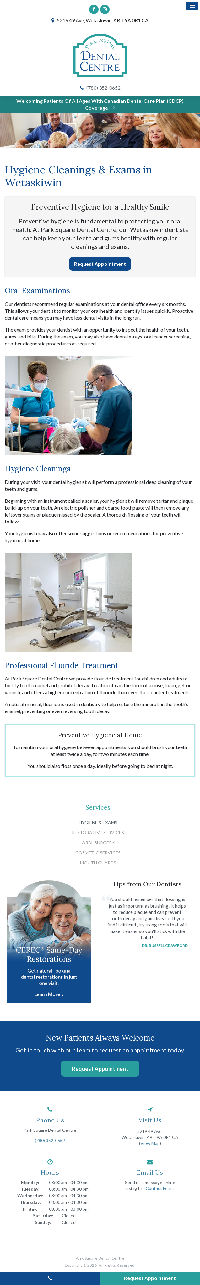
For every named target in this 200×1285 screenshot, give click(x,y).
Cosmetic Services (98, 852)
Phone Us (50, 1120)
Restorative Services (98, 832)
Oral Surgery (98, 842)
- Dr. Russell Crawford (164, 945)
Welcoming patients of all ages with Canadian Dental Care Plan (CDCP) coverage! (100, 104)
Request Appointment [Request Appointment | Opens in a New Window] (100, 264)
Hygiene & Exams (98, 822)
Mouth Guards (98, 862)
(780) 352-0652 (103, 88)
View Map (150, 1143)
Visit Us (149, 1120)
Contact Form (159, 1188)
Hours (50, 1172)
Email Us (150, 1172)
